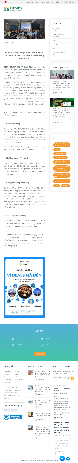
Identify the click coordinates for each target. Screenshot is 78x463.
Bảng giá (7, 382)
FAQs (52, 2)
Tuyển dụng (45, 2)
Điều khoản (7, 398)
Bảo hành (18, 390)
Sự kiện (55, 44)
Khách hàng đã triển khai (58, 35)
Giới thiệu (30, 2)
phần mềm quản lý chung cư (60, 145)
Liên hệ (58, 2)
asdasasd (66, 185)
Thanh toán (7, 390)
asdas (56, 185)
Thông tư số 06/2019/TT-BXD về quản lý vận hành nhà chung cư (62, 168)
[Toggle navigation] (73, 9)
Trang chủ (7, 372)
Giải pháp (18, 374)
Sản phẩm (7, 377)
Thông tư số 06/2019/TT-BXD (62, 175)
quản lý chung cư (60, 153)
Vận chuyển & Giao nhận (12, 395)
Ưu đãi (55, 48)
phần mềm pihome (60, 157)
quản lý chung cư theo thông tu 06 (61, 181)
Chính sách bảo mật (10, 387)
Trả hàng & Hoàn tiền (11, 393)
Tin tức (55, 40)
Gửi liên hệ (40, 354)
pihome (57, 149)
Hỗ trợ (37, 2)
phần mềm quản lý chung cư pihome (60, 162)
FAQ (16, 377)
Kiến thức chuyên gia (59, 53)
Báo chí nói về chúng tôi (57, 29)
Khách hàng (8, 380)
